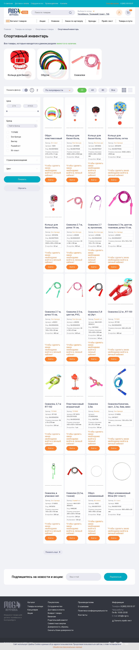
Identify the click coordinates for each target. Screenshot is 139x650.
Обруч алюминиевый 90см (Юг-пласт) (95, 497)
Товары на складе (35, 606)
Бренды (92, 21)
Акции (42, 21)
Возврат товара (55, 613)
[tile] (123, 90)
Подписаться (115, 577)
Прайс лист (107, 21)
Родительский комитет (58, 620)
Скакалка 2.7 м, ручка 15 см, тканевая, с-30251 (53, 316)
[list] (129, 90)
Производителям (51, 3)
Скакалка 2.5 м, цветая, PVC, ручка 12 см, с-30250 (74, 316)
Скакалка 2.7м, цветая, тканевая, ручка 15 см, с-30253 (120, 227)
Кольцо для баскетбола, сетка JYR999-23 (118, 138)
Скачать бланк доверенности (60, 630)
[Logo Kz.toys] (18, 11)
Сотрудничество (37, 3)
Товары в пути (125, 21)
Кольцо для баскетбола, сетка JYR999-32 (74, 140)
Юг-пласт (54, 143)
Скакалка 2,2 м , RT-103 (120, 311)
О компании (8, 3)
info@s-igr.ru (123, 616)
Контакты (63, 3)
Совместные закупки (57, 623)
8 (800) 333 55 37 (128, 606)
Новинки (55, 21)
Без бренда (76, 143)
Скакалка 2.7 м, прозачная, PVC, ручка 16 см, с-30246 (95, 229)
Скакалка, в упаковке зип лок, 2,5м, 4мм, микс (53, 497)
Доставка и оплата (22, 3)
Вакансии (52, 617)
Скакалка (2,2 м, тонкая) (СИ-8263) (74, 496)
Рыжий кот (98, 319)
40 (92, 90)
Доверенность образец (58, 627)
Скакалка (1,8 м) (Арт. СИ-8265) (95, 314)
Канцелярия (32, 610)
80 (103, 90)
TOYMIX (116, 319)
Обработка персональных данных (67, 647)
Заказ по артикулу (74, 21)
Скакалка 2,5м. (93, 405)
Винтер (96, 411)
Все (113, 90)
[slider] (7, 111)
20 (82, 90)
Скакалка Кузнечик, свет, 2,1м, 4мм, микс (119, 405)
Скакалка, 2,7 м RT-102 (53, 405)
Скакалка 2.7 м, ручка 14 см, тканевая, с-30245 (74, 229)
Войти (50, 180)
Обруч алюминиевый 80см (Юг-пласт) (119, 494)
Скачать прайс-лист (122, 621)
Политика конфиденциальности (92, 611)
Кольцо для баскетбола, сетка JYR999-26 (95, 140)
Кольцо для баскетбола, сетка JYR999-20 (52, 229)
